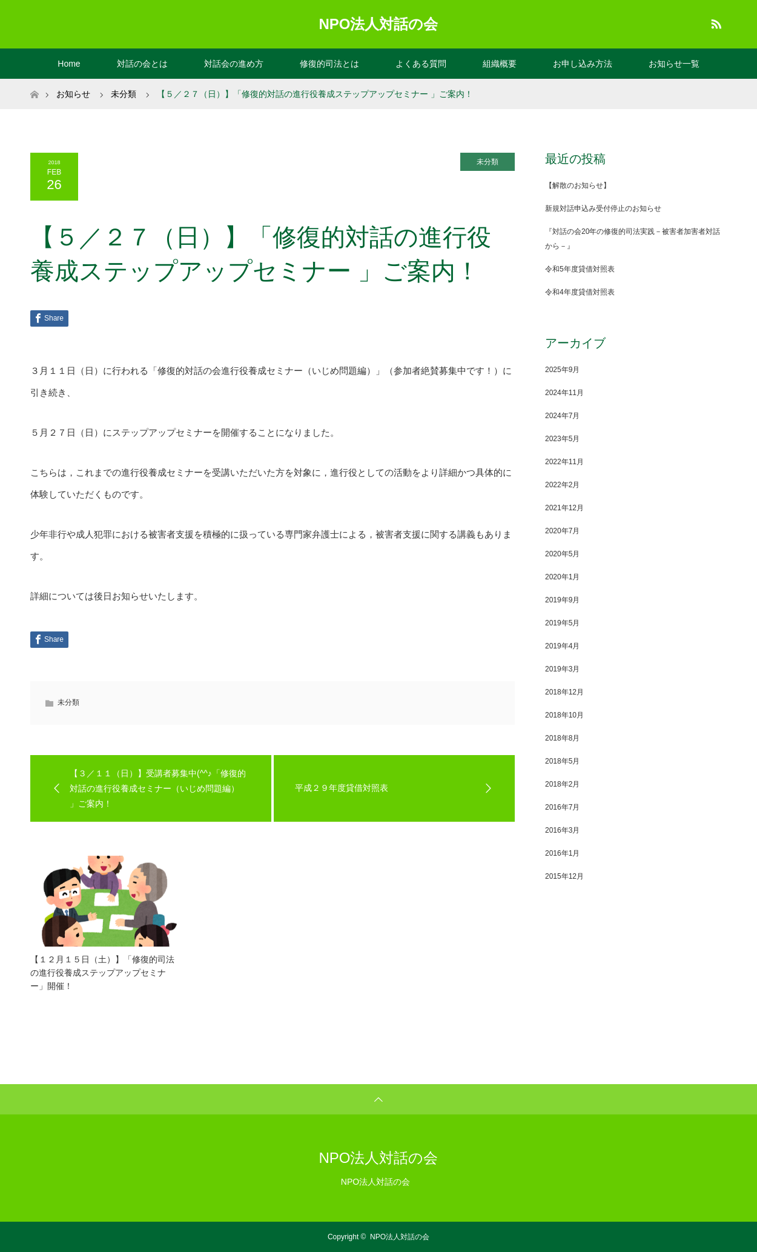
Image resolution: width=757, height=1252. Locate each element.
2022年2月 (562, 485)
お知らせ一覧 (674, 63)
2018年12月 (564, 692)
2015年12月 (564, 876)
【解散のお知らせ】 (577, 185)
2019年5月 (562, 623)
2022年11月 (564, 462)
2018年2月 (562, 784)
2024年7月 (562, 415)
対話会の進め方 (233, 63)
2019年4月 (562, 646)
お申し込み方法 (582, 63)
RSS (715, 22)
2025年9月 (562, 369)
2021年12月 (564, 508)
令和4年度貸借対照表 (580, 292)
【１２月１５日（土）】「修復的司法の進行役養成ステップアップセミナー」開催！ (102, 972)
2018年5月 (562, 761)
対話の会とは (142, 63)
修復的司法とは (329, 63)
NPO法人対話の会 (378, 24)
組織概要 (500, 63)
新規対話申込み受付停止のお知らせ (603, 208)
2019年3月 (562, 669)
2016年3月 (562, 830)
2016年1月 (562, 853)
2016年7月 (562, 807)
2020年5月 (562, 554)
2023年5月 (562, 439)
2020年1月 (562, 577)
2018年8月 (562, 738)
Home (69, 63)
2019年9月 (562, 600)
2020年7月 (562, 531)
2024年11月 (564, 392)
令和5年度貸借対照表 (580, 269)
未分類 (487, 162)
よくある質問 (420, 63)
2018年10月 (564, 715)
